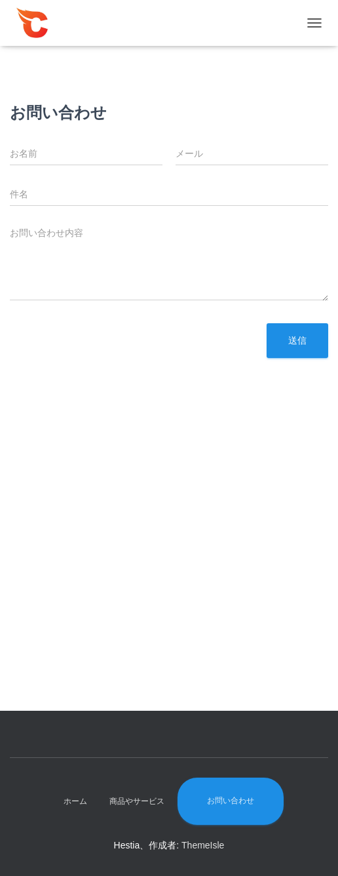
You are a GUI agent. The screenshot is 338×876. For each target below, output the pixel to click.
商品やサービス (136, 801)
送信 (297, 340)
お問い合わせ (230, 800)
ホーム (75, 801)
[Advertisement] (169, 557)
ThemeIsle (202, 845)
